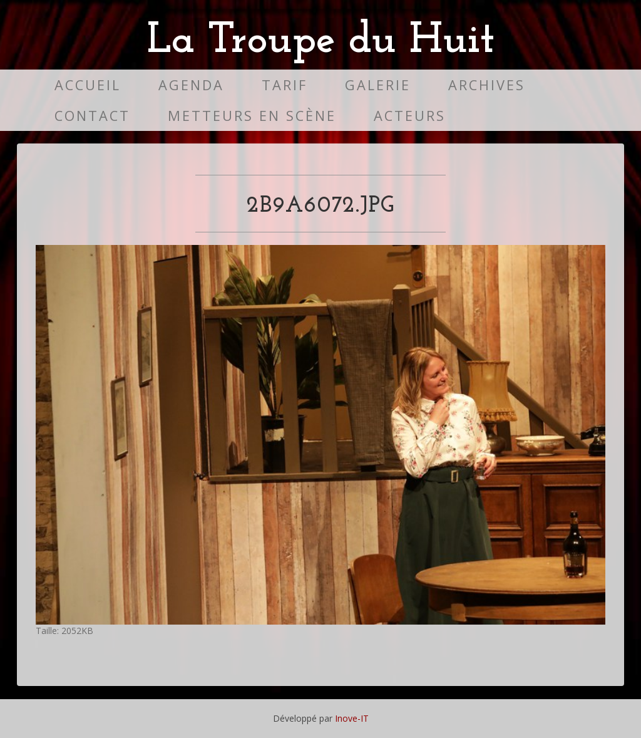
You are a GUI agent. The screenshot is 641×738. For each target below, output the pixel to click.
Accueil (87, 85)
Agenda (191, 85)
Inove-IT (352, 718)
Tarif (284, 85)
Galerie (378, 85)
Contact (92, 116)
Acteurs (410, 116)
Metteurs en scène (252, 116)
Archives (486, 85)
